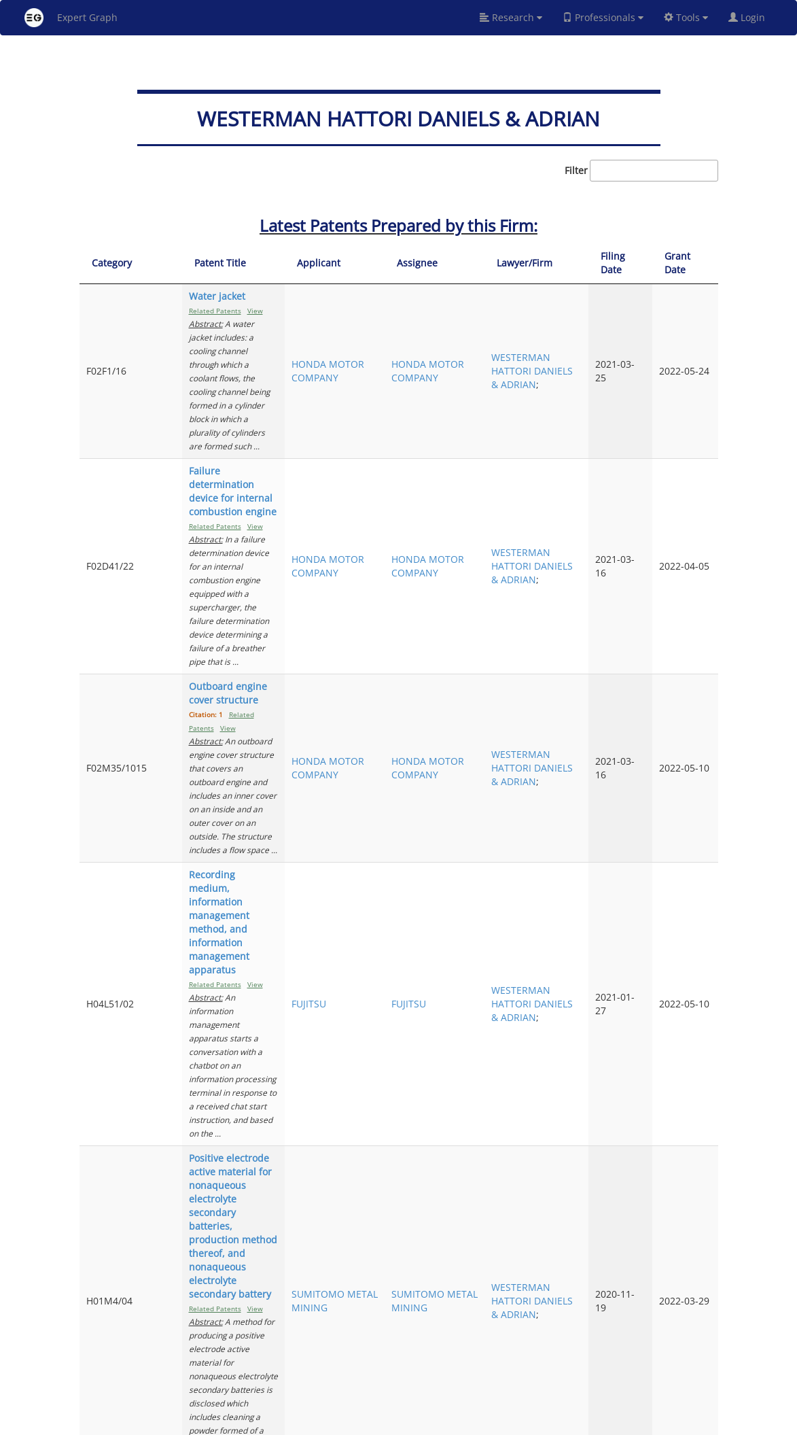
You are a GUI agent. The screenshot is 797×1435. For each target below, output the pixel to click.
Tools (686, 17)
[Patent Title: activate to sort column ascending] (271, 263)
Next (697, 1365)
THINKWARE (419, 890)
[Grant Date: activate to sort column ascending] (693, 263)
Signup (386, 1422)
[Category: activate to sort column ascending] (118, 263)
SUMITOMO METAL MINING (418, 764)
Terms (418, 1422)
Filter (641, 170)
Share (482, 1422)
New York (523, 1422)
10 (659, 1365)
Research (511, 17)
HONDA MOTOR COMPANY (415, 330)
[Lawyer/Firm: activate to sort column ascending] (579, 263)
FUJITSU (409, 636)
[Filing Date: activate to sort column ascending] (643, 263)
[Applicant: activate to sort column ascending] (423, 263)
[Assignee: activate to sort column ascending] (500, 263)
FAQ (358, 1422)
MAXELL (409, 1011)
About (332, 1422)
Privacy (450, 1422)
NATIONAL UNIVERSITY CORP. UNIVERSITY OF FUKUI (418, 1183)
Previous (450, 1365)
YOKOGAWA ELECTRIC (419, 1290)
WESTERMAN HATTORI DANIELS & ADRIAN (575, 330)
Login (752, 17)
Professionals (603, 17)
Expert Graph (71, 17)
